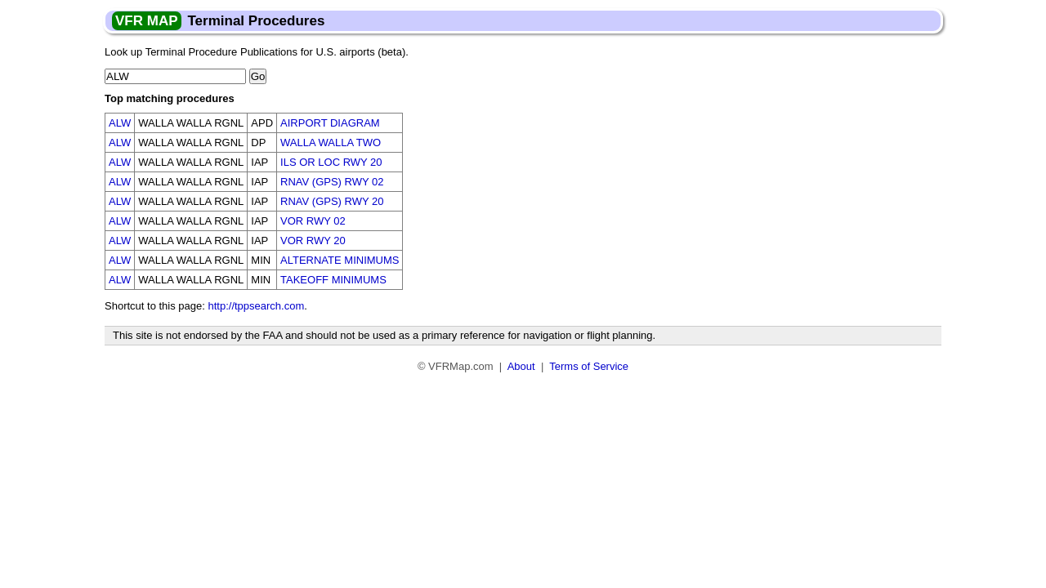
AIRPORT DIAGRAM (330, 123)
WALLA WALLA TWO (330, 142)
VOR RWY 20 (313, 240)
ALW (120, 123)
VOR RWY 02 (313, 221)
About (521, 366)
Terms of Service (588, 366)
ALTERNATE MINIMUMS (339, 260)
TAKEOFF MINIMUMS (333, 280)
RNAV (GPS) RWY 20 (331, 201)
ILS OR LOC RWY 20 (331, 162)
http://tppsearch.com (256, 306)
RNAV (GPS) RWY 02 (331, 182)
